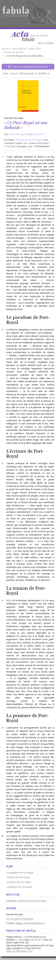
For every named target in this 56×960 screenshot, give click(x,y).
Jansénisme (22, 900)
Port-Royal (34, 900)
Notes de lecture (14, 52)
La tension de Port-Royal (26, 591)
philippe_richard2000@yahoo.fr (30, 923)
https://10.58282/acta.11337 (19, 951)
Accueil (5, 48)
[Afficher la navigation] (49, 12)
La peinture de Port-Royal (27, 718)
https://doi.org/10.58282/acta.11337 (27, 134)
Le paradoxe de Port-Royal (28, 320)
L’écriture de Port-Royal (25, 454)
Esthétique (11, 900)
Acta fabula (19, 48)
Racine (43, 900)
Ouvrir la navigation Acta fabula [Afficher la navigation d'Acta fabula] (28, 66)
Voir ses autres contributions (19, 918)
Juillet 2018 (35, 48)
